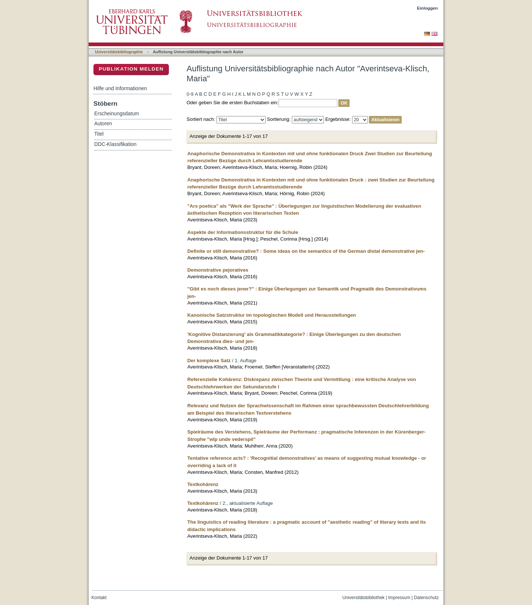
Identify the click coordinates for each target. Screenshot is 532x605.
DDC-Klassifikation (115, 144)
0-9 (190, 94)
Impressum (399, 597)
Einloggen (427, 8)
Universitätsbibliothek (363, 597)
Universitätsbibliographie (119, 52)
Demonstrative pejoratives (217, 270)
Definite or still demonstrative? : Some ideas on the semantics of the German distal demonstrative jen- (306, 251)
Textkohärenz (202, 484)
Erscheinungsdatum (116, 113)
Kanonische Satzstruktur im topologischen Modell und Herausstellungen (271, 315)
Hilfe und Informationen (120, 88)
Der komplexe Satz (209, 360)
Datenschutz (426, 597)
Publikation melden (131, 69)
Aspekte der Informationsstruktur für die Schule (242, 232)
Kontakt (99, 597)
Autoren (103, 123)
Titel (98, 134)
